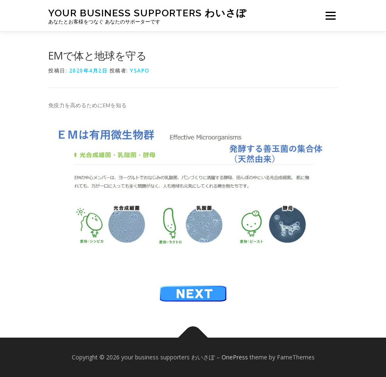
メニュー (330, 15)
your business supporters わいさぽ (147, 12)
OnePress (235, 357)
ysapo (140, 70)
